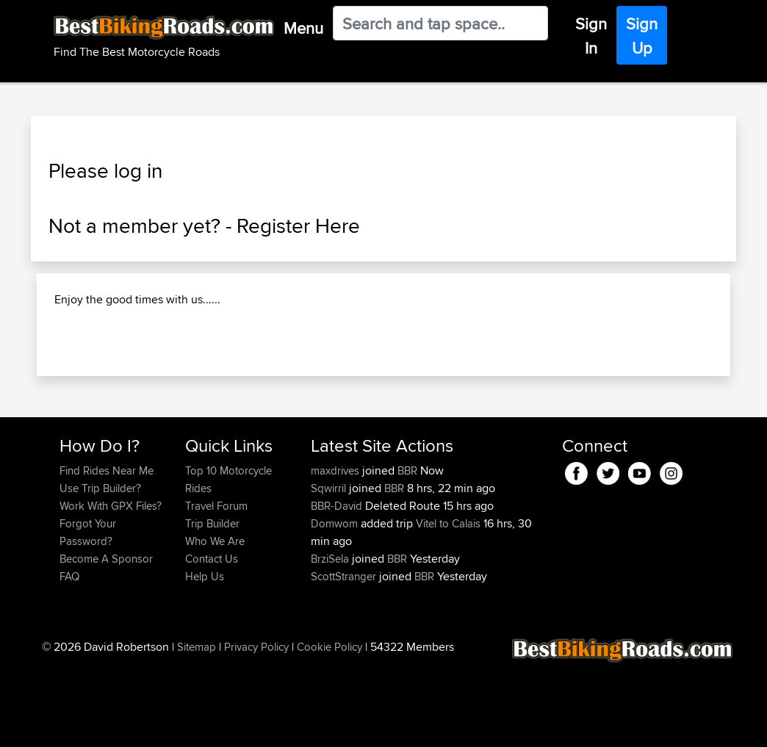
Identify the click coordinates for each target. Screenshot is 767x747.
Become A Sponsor (106, 637)
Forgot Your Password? (88, 610)
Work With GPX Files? (111, 584)
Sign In (591, 35)
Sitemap (196, 725)
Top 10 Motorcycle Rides (228, 557)
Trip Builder (212, 602)
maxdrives (336, 549)
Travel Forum (216, 584)
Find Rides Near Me (107, 549)
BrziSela (331, 637)
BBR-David (338, 584)
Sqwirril (330, 566)
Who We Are (215, 619)
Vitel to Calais (448, 602)
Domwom (336, 602)
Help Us (204, 655)
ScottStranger (345, 655)
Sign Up (642, 35)
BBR (407, 549)
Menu (303, 28)
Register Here (298, 225)
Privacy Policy (256, 725)
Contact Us (211, 637)
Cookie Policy (329, 725)
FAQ (69, 655)
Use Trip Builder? (100, 566)
